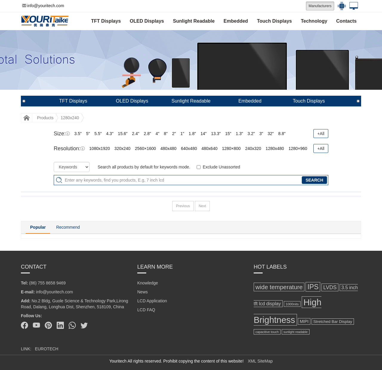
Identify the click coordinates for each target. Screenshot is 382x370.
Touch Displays (274, 21)
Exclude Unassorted (221, 167)
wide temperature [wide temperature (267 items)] (279, 287)
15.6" (122, 133)
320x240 (122, 148)
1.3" (239, 133)
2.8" (147, 133)
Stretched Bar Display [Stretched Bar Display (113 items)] (332, 321)
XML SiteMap (260, 361)
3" (261, 133)
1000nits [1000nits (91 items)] (292, 304)
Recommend (68, 227)
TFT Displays (106, 21)
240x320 (253, 148)
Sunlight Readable (194, 21)
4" (157, 133)
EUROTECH (46, 348)
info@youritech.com (43, 5)
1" (182, 133)
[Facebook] (24, 325)
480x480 (169, 148)
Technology (314, 21)
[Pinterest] (48, 325)
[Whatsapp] (72, 325)
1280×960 (298, 148)
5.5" (97, 133)
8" (166, 133)
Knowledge (147, 283)
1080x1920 (99, 148)
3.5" (77, 133)
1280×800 (231, 148)
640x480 (189, 148)
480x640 (209, 148)
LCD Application (152, 300)
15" (228, 133)
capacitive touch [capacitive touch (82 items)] (267, 332)
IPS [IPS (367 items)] (312, 287)
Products (45, 117)
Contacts (346, 21)
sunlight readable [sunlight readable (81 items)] (296, 332)
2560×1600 (145, 148)
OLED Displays (147, 21)
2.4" (135, 133)
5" (88, 133)
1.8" (192, 133)
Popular (38, 227)
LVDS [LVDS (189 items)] (330, 287)
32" (271, 133)
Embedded (236, 21)
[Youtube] (36, 325)
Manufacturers (320, 6)
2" (174, 133)
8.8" (281, 133)
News (142, 292)
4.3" (109, 133)
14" (204, 133)
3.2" (251, 133)
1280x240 (70, 117)
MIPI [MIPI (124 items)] (304, 321)
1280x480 (275, 148)
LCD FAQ (146, 309)
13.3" (216, 133)
